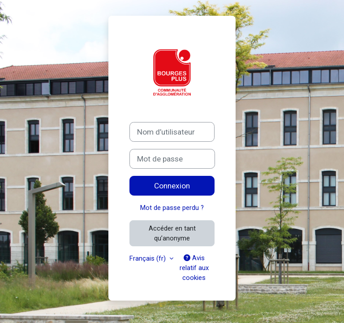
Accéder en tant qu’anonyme (172, 233)
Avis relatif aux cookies (194, 268)
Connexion (172, 185)
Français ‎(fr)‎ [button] (148, 258)
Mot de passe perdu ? (172, 208)
